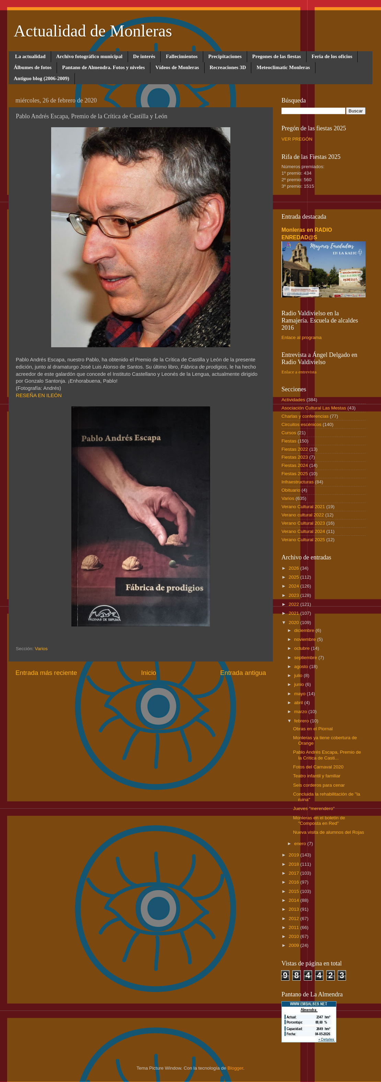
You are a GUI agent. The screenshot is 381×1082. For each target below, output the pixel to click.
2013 (294, 909)
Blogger (235, 1068)
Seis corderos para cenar (319, 785)
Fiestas (289, 441)
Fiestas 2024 (294, 465)
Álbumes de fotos (32, 67)
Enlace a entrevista (298, 371)
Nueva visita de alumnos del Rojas (328, 832)
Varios (41, 648)
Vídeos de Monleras (177, 67)
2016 (294, 882)
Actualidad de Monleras (93, 31)
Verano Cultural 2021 (303, 506)
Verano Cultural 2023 (303, 523)
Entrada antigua (243, 672)
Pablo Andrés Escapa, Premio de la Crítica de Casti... (327, 755)
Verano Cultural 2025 (303, 539)
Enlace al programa (301, 337)
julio (299, 675)
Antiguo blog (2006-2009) (41, 78)
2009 (294, 945)
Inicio (148, 672)
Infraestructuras (297, 481)
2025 (294, 577)
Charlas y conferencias (304, 416)
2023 (294, 595)
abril (299, 702)
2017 (294, 873)
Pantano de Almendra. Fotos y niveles (103, 67)
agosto (301, 666)
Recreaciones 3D (228, 67)
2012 (294, 918)
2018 (294, 864)
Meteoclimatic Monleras (283, 67)
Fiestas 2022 (294, 449)
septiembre (306, 657)
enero (300, 843)
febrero (302, 720)
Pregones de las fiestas (276, 56)
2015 (294, 891)
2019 (294, 854)
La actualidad (30, 56)
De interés (144, 56)
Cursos (288, 432)
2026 (294, 568)
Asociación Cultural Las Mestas (313, 408)
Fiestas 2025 (294, 473)
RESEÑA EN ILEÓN (39, 395)
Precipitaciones (225, 56)
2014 (294, 900)
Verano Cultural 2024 (303, 531)
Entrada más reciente (46, 672)
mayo (300, 693)
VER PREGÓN (296, 139)
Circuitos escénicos (301, 424)
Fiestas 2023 (294, 457)
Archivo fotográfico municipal (89, 56)
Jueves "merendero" (314, 808)
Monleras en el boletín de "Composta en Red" (319, 820)
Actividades (293, 399)
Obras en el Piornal (313, 728)
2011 (294, 927)
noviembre (305, 639)
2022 (294, 604)
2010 (294, 936)
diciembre (304, 630)
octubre (302, 648)
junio (299, 684)
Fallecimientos (181, 56)
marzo (301, 711)
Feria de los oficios (332, 56)
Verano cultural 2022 (302, 514)
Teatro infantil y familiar (316, 775)
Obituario (290, 490)
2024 (294, 586)
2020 (294, 622)
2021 (294, 613)
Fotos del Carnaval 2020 (318, 766)
